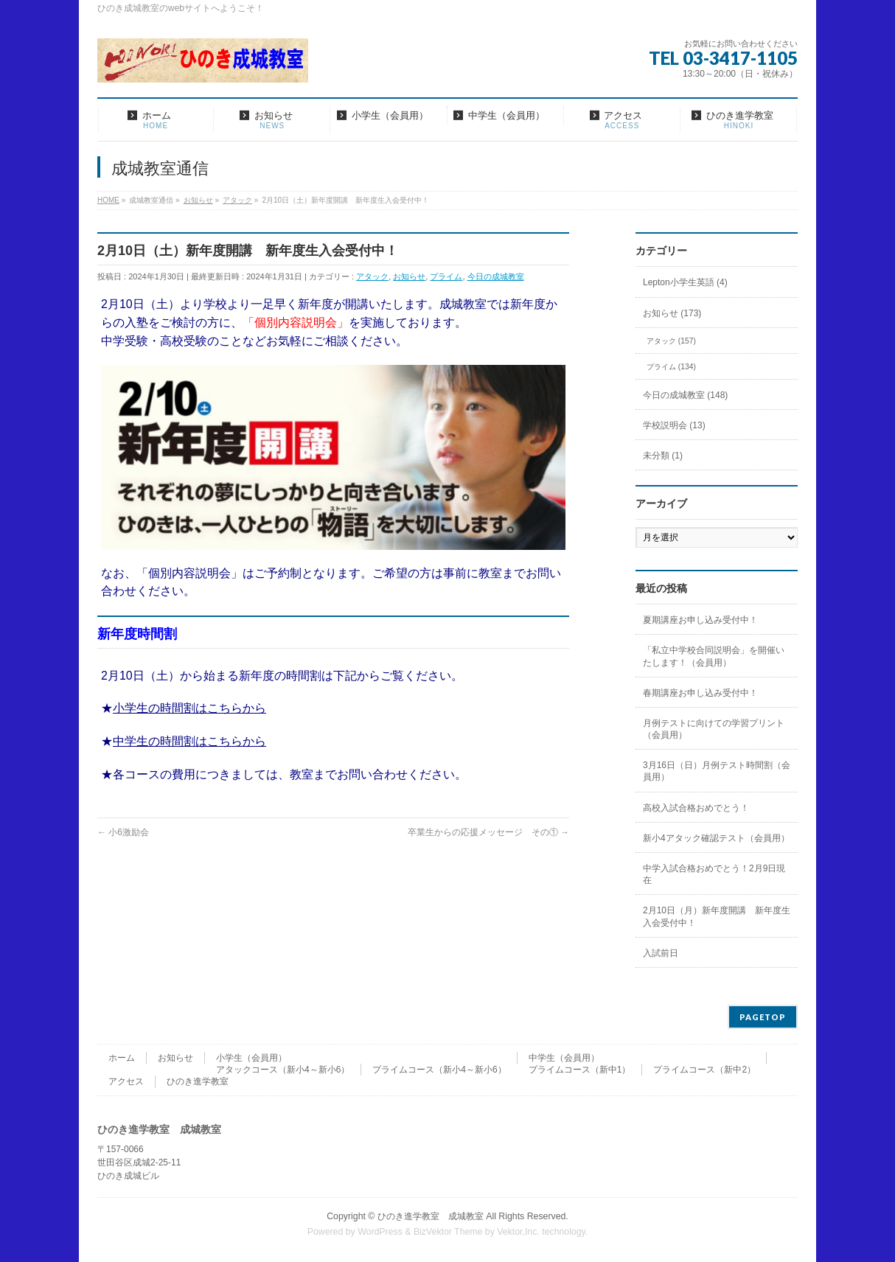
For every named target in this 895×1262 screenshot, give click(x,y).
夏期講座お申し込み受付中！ (700, 620)
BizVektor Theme (448, 1232)
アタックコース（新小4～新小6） (282, 1069)
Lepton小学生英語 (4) (685, 282)
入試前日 (660, 953)
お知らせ (409, 276)
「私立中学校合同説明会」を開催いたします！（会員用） (713, 656)
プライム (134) (671, 367)
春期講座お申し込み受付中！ (700, 693)
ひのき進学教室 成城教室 (430, 1216)
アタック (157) (671, 341)
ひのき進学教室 (198, 1081)
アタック (372, 276)
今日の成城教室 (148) (685, 395)
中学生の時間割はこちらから (189, 741)
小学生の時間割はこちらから (189, 708)
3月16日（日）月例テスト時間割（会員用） (716, 771)
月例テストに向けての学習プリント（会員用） (713, 729)
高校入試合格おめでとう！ (696, 808)
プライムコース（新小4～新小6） (439, 1069)
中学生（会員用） (564, 1058)
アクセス (126, 1081)
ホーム (121, 1058)
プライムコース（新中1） (580, 1069)
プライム (446, 276)
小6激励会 (123, 832)
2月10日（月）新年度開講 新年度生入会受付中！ (716, 916)
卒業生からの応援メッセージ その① (488, 832)
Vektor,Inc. (518, 1232)
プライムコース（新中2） (704, 1069)
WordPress (380, 1232)
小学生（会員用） (251, 1058)
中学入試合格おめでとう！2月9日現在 (714, 874)
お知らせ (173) (672, 313)
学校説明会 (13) (674, 425)
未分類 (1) (663, 455)
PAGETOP (762, 1017)
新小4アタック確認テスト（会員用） (716, 838)
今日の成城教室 (495, 276)
